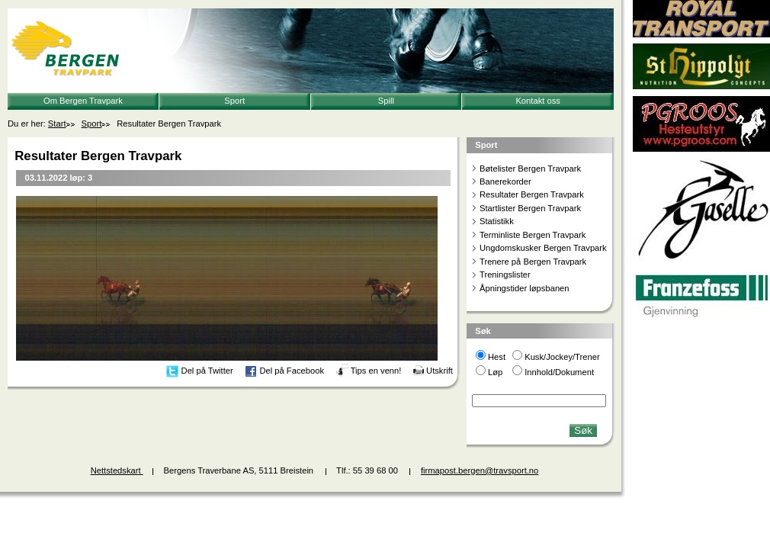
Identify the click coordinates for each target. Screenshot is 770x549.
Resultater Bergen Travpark (532, 194)
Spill (386, 100)
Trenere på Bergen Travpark (533, 261)
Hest (496, 356)
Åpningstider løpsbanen (524, 288)
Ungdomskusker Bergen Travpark (543, 247)
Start (57, 123)
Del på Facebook (291, 370)
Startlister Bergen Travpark (530, 208)
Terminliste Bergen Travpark (533, 234)
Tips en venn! (376, 370)
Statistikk (497, 221)
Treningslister (505, 274)
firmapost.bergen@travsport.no (479, 470)
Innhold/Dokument (559, 372)
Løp (495, 372)
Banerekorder (505, 181)
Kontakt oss (537, 100)
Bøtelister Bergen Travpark (530, 168)
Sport (234, 100)
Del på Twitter (207, 370)
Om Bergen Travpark (83, 100)
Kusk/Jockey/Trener (562, 356)
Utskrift (439, 370)
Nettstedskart (117, 470)
